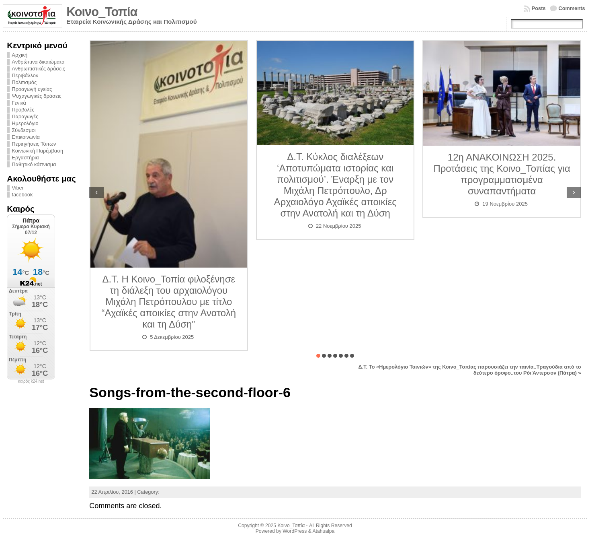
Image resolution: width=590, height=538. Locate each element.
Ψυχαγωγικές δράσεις (36, 96)
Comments (572, 8)
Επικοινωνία (25, 137)
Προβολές (23, 110)
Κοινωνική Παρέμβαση (37, 151)
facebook (22, 195)
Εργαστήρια (25, 158)
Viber (18, 188)
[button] (318, 356)
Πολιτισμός (24, 82)
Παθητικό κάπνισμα (34, 164)
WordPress (295, 531)
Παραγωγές (25, 116)
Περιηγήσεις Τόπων (34, 144)
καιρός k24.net (31, 381)
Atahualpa (323, 531)
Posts (539, 8)
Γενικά (19, 103)
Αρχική (19, 55)
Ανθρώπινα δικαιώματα (38, 62)
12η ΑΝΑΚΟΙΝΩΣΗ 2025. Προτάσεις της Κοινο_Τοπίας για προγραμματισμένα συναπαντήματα (501, 174)
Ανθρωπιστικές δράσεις (38, 69)
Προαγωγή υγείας (32, 89)
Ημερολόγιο (25, 123)
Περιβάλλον (25, 75)
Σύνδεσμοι (23, 130)
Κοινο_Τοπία (101, 12)
